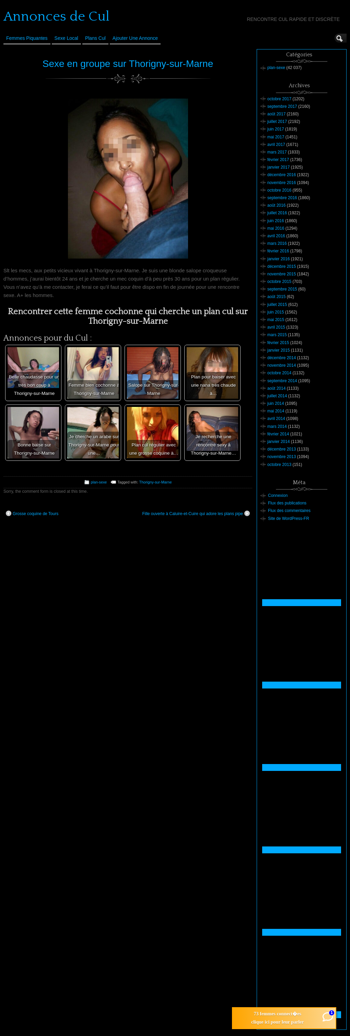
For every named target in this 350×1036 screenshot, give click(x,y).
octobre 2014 (279, 373)
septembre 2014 (282, 380)
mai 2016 (275, 228)
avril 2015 (276, 327)
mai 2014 (275, 411)
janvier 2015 (278, 350)
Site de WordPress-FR (288, 518)
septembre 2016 (282, 197)
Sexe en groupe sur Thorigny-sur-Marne (128, 63)
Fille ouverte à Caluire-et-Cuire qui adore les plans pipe (196, 513)
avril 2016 (276, 236)
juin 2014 (275, 403)
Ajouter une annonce (135, 38)
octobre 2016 (279, 190)
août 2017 (276, 114)
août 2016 (276, 205)
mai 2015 (275, 319)
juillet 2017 (277, 121)
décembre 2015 (281, 266)
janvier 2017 (278, 167)
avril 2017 (276, 144)
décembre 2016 (281, 174)
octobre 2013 (279, 464)
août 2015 (276, 296)
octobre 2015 (279, 281)
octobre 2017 (279, 98)
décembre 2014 (281, 357)
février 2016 (278, 251)
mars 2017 (277, 152)
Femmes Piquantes (27, 38)
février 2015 (278, 342)
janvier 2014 (278, 441)
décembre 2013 (281, 449)
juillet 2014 (277, 396)
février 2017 (278, 159)
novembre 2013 (281, 456)
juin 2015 (275, 312)
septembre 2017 (282, 106)
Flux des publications (287, 503)
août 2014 (276, 388)
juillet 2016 (277, 212)
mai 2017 (275, 137)
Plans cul (95, 38)
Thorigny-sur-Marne (155, 482)
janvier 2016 (278, 259)
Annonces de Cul (56, 16)
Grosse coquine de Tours (32, 513)
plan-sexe (99, 482)
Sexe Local (66, 38)
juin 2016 (275, 220)
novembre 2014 (281, 365)
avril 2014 (276, 418)
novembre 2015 (281, 274)
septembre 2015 (282, 289)
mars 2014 (277, 426)
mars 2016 (277, 243)
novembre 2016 (281, 182)
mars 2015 (277, 334)
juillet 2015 (277, 304)
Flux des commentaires (289, 510)
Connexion (278, 495)
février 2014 (278, 434)
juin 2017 (275, 129)
